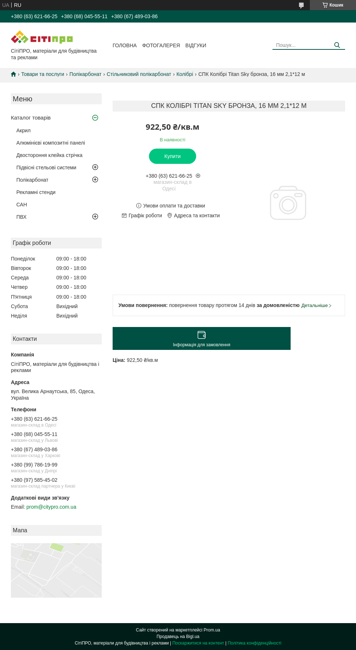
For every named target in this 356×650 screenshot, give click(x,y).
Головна (125, 45)
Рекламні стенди (36, 192)
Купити (173, 156)
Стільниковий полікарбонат (139, 74)
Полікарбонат (85, 74)
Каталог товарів (31, 117)
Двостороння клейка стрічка (49, 155)
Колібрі (185, 74)
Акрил (23, 130)
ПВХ (21, 217)
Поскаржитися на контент (198, 643)
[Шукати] (337, 45)
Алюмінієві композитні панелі (50, 143)
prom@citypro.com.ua (51, 507)
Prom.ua (212, 630)
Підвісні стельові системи (46, 167)
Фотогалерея (161, 45)
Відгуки (195, 45)
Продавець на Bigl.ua (178, 636)
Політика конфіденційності (255, 643)
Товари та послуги (42, 74)
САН (21, 204)
